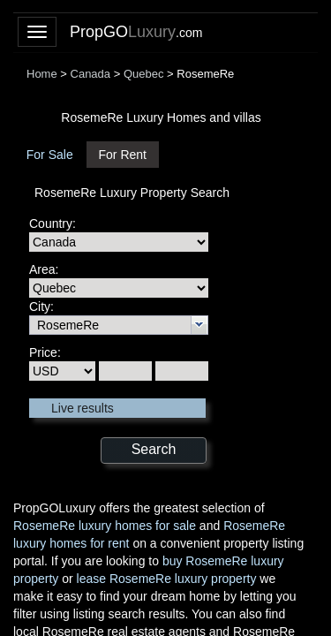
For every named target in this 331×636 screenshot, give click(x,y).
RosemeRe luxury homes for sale (104, 526)
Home (41, 73)
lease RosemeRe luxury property (167, 579)
